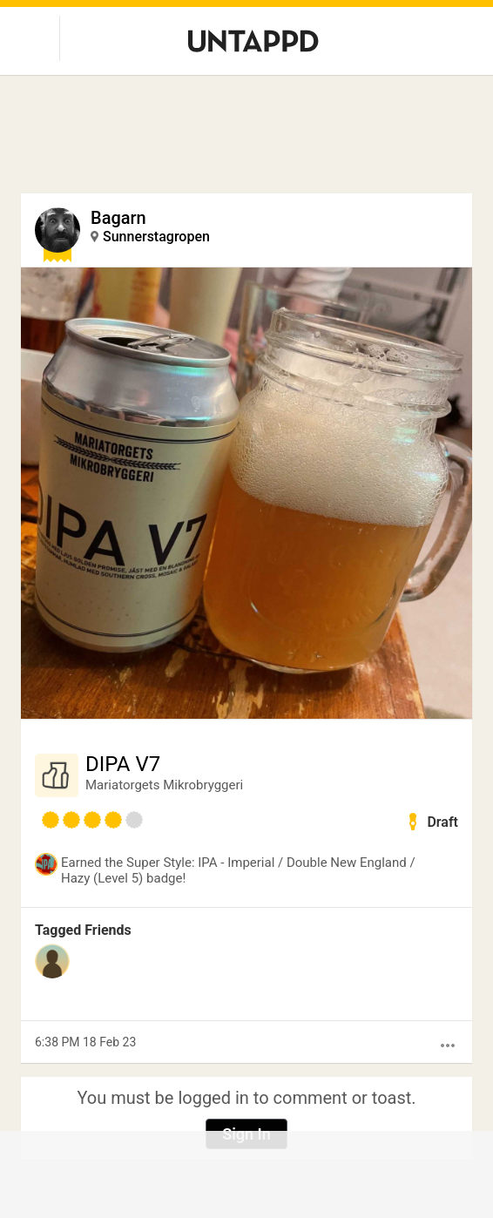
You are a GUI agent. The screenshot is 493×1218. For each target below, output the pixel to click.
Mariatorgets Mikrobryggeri (164, 785)
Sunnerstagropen (156, 236)
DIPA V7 (122, 764)
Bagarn (118, 217)
